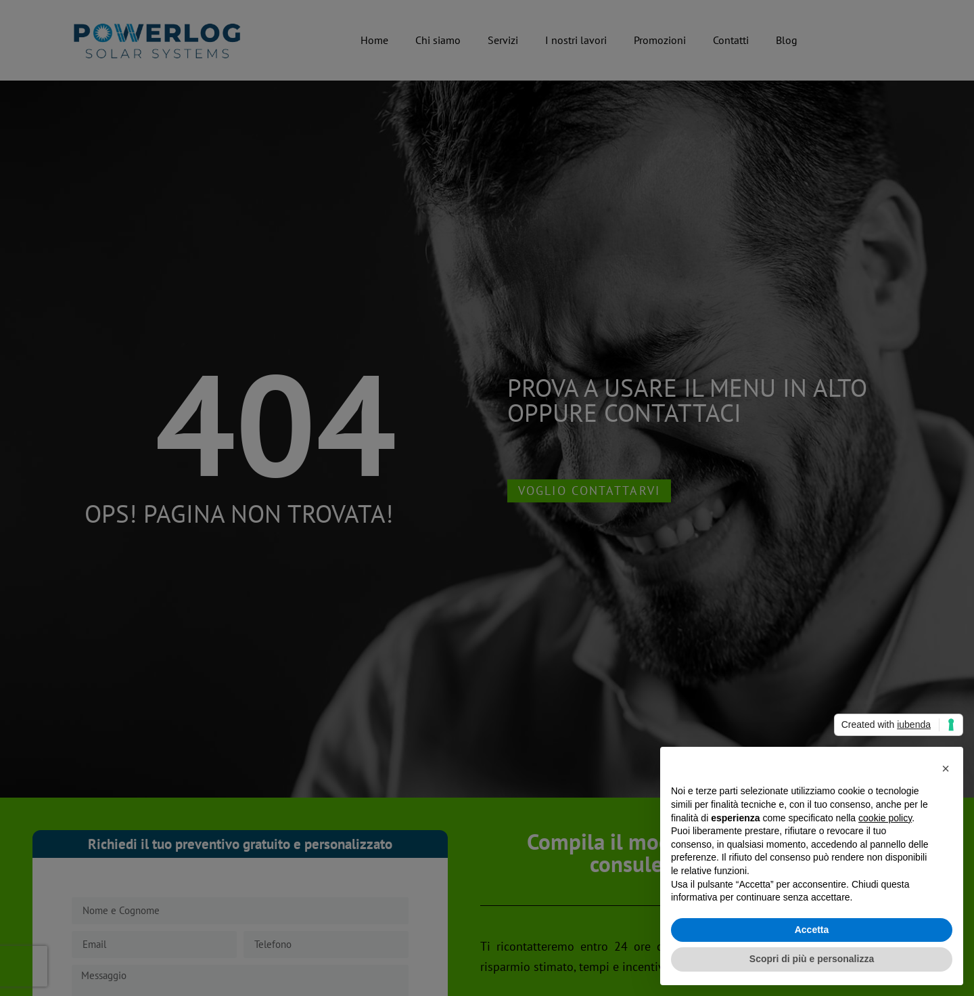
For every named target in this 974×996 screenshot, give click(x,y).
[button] (945, 768)
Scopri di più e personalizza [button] (811, 958)
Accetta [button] (812, 929)
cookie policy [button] (885, 818)
